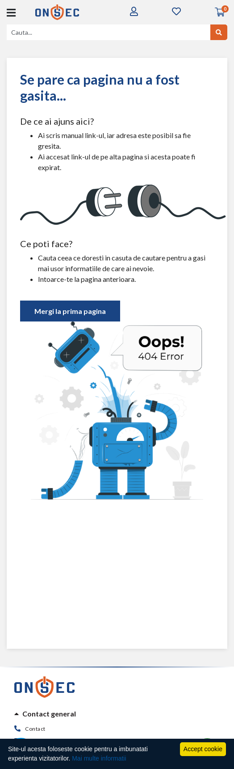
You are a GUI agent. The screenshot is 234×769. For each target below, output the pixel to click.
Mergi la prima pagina (70, 311)
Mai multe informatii (99, 758)
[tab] (117, 714)
